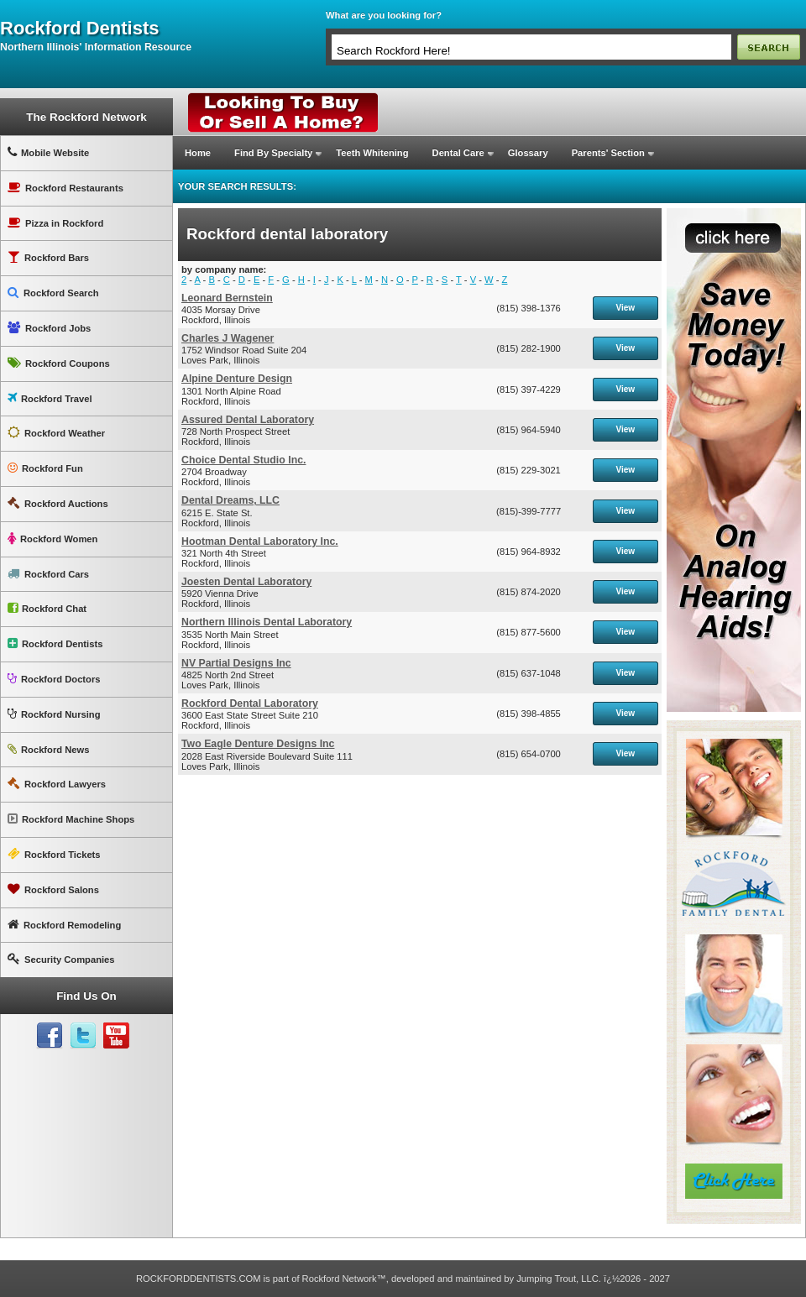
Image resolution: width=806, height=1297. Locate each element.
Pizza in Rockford (55, 223)
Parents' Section (608, 153)
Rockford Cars (48, 573)
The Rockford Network (86, 117)
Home (198, 153)
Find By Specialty (273, 153)
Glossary (528, 153)
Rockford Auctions (58, 503)
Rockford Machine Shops (71, 819)
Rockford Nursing (54, 714)
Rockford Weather (56, 432)
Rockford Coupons (59, 363)
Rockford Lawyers (57, 783)
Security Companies (61, 959)
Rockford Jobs (49, 328)
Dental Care (458, 153)
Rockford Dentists (55, 643)
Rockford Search (53, 292)
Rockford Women (52, 538)
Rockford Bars (48, 257)
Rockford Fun (45, 468)
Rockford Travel (50, 398)
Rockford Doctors (54, 678)
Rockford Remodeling (64, 924)
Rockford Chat (47, 608)
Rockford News (48, 749)
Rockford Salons (53, 889)
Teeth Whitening (372, 153)
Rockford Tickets (54, 854)
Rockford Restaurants (65, 187)
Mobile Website (48, 152)
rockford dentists (79, 28)
